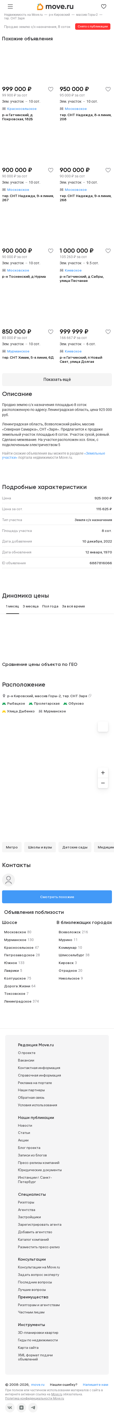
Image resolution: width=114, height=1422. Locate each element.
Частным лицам (31, 1312)
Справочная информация (39, 1075)
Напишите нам (95, 1384)
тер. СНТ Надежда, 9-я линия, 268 (85, 198)
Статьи (24, 1133)
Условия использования (37, 1105)
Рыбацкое (16, 703)
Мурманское (55, 711)
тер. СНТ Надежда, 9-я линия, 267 (28, 198)
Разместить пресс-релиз (39, 1247)
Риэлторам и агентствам (39, 1305)
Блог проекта (29, 1148)
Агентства (26, 1210)
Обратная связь (31, 1097)
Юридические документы (40, 1170)
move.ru (38, 1384)
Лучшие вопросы (32, 1290)
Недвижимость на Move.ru (23, 15)
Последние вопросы (35, 1282)
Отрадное (68, 970)
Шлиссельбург (71, 955)
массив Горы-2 (87, 15)
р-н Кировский (59, 15)
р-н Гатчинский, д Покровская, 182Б (17, 117)
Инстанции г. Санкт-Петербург (35, 1179)
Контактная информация (39, 1068)
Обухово (76, 703)
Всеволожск (70, 932)
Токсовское (14, 993)
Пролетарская (46, 703)
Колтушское (15, 978)
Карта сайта (28, 1347)
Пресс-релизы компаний (38, 1163)
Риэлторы (26, 1202)
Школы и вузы (40, 847)
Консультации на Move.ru (39, 1267)
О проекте (27, 1053)
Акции (23, 1140)
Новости (25, 1125)
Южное (10, 963)
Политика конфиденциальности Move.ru (34, 1398)
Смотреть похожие (57, 897)
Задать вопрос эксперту (38, 1275)
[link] (23, 15)
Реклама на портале (35, 1083)
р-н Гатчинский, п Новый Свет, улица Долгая (81, 359)
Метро (12, 847)
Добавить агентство (35, 1232)
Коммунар (68, 947)
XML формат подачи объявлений (35, 1357)
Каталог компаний (33, 1239)
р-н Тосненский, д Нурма (24, 276)
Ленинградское (17, 1001)
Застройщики (29, 1217)
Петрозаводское (19, 955)
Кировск (66, 963)
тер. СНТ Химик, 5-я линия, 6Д (28, 357)
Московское (15, 932)
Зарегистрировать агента (40, 1224)
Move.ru (56, 1394)
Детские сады (74, 847)
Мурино (65, 940)
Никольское (69, 978)
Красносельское (18, 947)
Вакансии (26, 1060)
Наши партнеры (31, 1090)
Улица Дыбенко (21, 711)
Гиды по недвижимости (38, 1340)
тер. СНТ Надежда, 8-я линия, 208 (85, 117)
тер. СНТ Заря (14, 18)
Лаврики (11, 970)
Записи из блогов (32, 1155)
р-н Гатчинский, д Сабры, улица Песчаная (82, 278)
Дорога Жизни (17, 986)
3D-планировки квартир (38, 1332)
